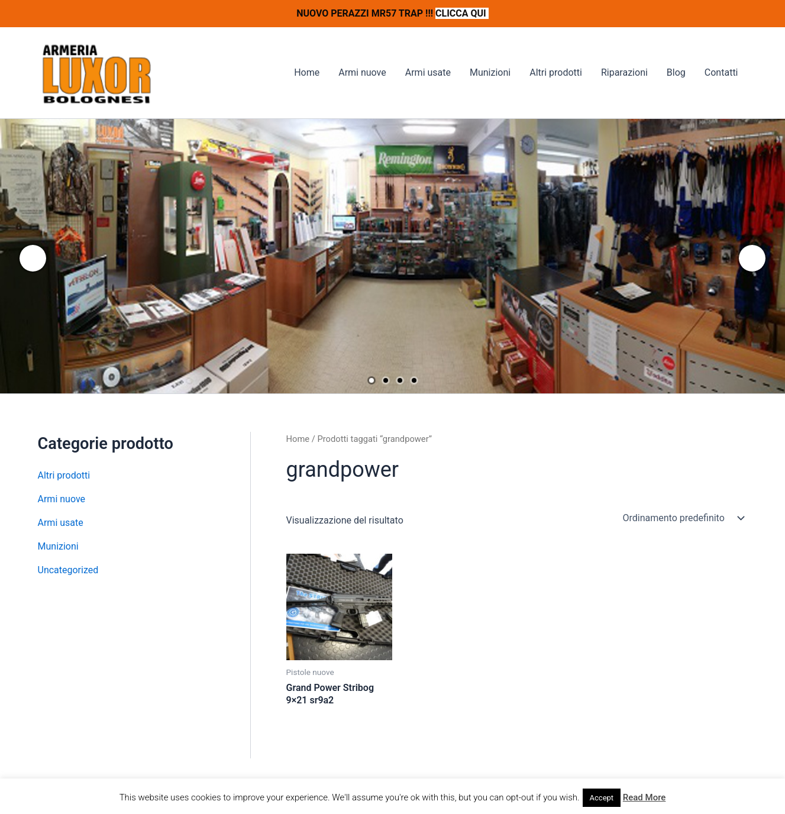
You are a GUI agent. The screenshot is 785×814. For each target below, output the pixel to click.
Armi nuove (362, 72)
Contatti (721, 72)
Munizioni (490, 72)
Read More (644, 797)
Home (306, 72)
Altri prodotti (555, 72)
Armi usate (428, 72)
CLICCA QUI (462, 13)
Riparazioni (624, 72)
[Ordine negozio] (682, 518)
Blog (676, 72)
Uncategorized (68, 570)
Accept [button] (602, 797)
